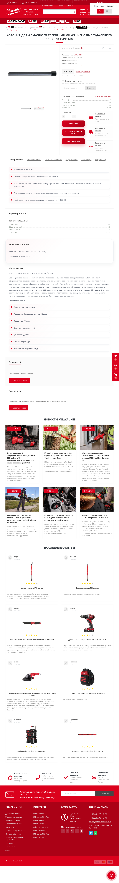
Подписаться (104, 793)
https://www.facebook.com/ (63, 831)
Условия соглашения (13, 817)
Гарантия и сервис (98, 144)
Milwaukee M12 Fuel (41, 817)
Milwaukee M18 (39, 824)
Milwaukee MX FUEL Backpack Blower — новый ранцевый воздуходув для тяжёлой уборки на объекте (21, 519)
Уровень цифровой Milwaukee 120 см (87, 751)
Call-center (46, 774)
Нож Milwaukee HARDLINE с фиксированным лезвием (32, 639)
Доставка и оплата (98, 115)
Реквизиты (9, 827)
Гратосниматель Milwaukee (31, 588)
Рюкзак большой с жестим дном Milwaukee (87, 693)
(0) (82, 48)
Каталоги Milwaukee (13, 824)
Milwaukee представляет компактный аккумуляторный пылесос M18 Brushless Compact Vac (95, 456)
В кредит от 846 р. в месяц (73, 132)
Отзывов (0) (86, 159)
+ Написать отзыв (19, 380)
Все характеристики (103, 96)
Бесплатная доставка (103, 774)
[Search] (73, 12)
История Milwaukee (46, 5)
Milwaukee (78, 55)
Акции (7, 850)
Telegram (91, 833)
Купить (90, 88)
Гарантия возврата (74, 774)
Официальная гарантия (20, 775)
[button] (115, 376)
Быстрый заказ (73, 141)
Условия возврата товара (15, 830)
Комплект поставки (53, 159)
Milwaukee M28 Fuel (41, 834)
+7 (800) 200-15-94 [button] (98, 817)
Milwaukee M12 (39, 814)
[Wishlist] (102, 48)
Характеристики (34, 159)
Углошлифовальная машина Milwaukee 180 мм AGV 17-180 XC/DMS (31, 694)
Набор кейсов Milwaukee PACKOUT (31, 751)
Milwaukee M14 (39, 820)
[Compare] (110, 48)
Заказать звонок (85, 14)
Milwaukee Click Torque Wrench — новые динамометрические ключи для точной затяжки (58, 517)
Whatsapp (95, 833)
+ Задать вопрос (18, 408)
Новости (60, 5)
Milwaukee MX (39, 837)
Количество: (67, 112)
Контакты (70, 5)
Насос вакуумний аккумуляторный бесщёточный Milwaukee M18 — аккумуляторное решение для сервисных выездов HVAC (21, 458)
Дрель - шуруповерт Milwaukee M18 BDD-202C (87, 639)
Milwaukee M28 (39, 830)
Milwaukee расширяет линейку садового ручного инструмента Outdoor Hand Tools (58, 455)
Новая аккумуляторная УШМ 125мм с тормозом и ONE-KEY (95, 516)
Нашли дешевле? (83, 71)
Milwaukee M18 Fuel (41, 827)
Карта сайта (10, 846)
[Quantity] (68, 116)
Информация (72, 159)
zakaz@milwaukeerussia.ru (100, 822)
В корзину (73, 123)
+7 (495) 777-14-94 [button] (98, 813)
